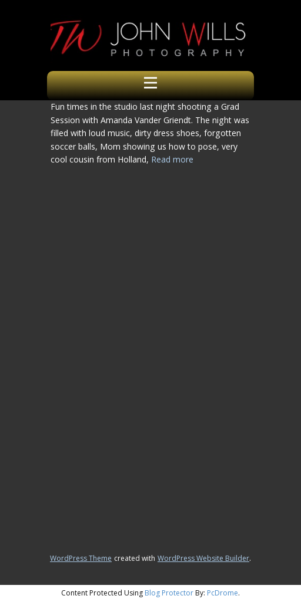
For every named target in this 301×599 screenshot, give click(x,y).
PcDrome (222, 593)
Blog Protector (169, 593)
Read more (172, 159)
